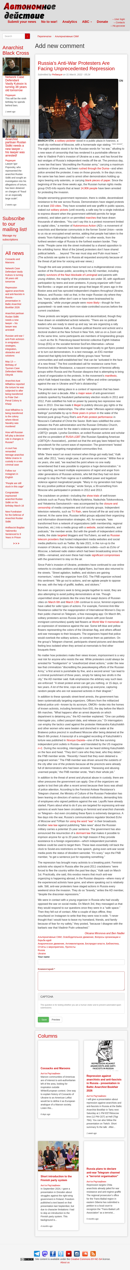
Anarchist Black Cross (15, 50)
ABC (87, 21)
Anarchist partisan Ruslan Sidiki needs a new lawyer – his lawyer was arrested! (15, 147)
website (91, 527)
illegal (77, 405)
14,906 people (89, 188)
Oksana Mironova (95, 933)
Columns (47, 1036)
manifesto (110, 375)
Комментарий (46, 969)
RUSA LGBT (73, 436)
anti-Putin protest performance (95, 417)
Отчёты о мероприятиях (51, 947)
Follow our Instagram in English (11, 474)
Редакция (57, 74)
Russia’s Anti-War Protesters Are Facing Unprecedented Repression (76, 65)
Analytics (69, 21)
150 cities (55, 205)
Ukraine (42, 953)
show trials (93, 495)
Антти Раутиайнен (50, 1073)
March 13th (72, 602)
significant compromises (106, 555)
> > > (16, 543)
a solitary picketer (65, 140)
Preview (56, 1019)
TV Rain (76, 511)
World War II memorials (106, 622)
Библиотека (112, 943)
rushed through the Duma (94, 168)
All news (14, 253)
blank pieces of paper (97, 180)
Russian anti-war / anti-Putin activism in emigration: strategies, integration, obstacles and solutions (14, 345)
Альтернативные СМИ (67, 36)
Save (43, 1019)
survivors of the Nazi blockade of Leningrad (71, 275)
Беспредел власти (95, 943)
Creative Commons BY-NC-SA (86, 1259)
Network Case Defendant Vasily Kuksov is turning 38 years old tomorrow (16, 83)
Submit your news (22, 21)
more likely (93, 302)
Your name (44, 957)
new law (52, 825)
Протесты (70, 947)
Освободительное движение (78, 937)
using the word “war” (82, 821)
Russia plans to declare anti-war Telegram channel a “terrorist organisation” (103, 1172)
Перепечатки (44, 36)
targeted (62, 535)
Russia (41, 950)
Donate (102, 21)
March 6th (54, 602)
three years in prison (84, 413)
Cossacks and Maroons (55, 1068)
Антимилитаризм (74, 943)
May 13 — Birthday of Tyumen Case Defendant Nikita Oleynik (14, 368)
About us (64, 1262)
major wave (85, 393)
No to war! (49, 21)
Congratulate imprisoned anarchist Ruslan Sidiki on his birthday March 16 (14, 499)
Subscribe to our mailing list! (14, 224)
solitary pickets (59, 209)
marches (91, 217)
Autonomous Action (84, 225)
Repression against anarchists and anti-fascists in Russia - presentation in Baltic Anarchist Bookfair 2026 (104, 1083)
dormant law (83, 833)
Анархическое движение (51, 943)
